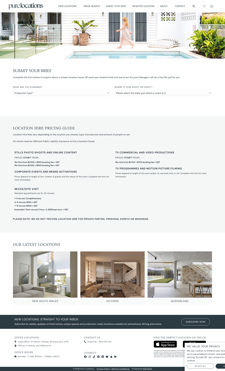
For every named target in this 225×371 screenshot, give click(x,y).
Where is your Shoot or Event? (134, 87)
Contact (180, 6)
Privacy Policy (103, 369)
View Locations (68, 6)
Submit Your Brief (116, 6)
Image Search (92, 6)
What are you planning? (28, 87)
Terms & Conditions (120, 369)
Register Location (143, 6)
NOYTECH (147, 369)
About (164, 6)
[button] (194, 6)
